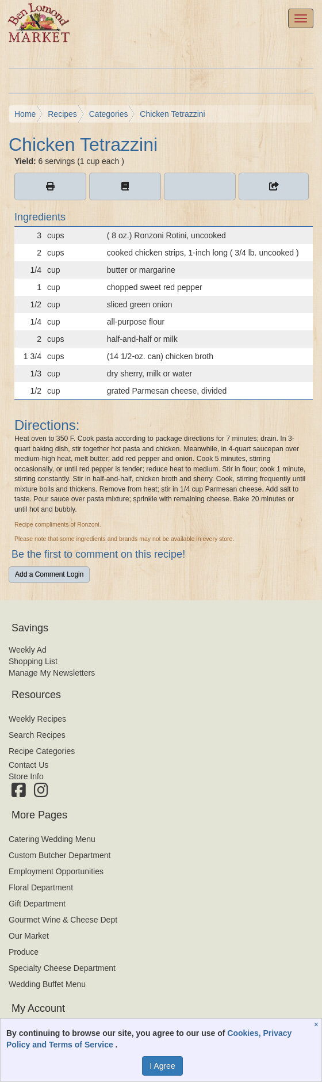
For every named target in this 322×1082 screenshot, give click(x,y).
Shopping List (33, 661)
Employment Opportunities (56, 871)
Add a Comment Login (49, 574)
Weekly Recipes (37, 718)
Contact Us (28, 764)
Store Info (26, 776)
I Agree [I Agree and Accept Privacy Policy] (162, 1065)
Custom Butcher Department (59, 855)
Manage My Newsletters (52, 672)
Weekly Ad (28, 649)
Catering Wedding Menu (52, 839)
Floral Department (41, 887)
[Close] (317, 1024)
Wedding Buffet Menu (47, 984)
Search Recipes (37, 735)
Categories (108, 114)
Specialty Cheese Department (62, 968)
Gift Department (37, 903)
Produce (24, 952)
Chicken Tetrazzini (172, 114)
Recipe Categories (42, 751)
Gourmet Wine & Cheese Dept (63, 919)
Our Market (29, 935)
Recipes (62, 114)
